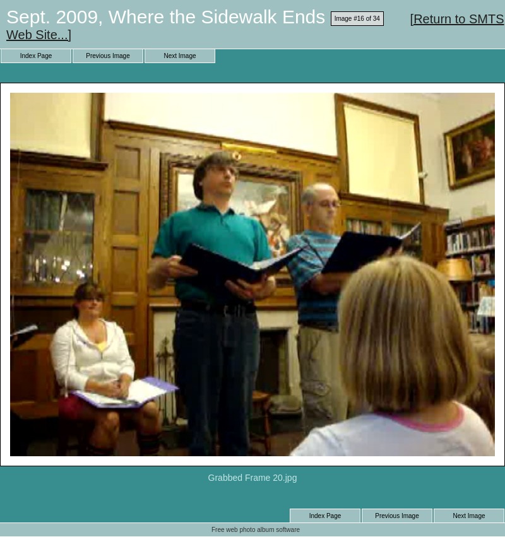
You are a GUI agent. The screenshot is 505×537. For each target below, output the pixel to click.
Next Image (179, 55)
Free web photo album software (255, 529)
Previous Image (107, 55)
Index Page (36, 55)
